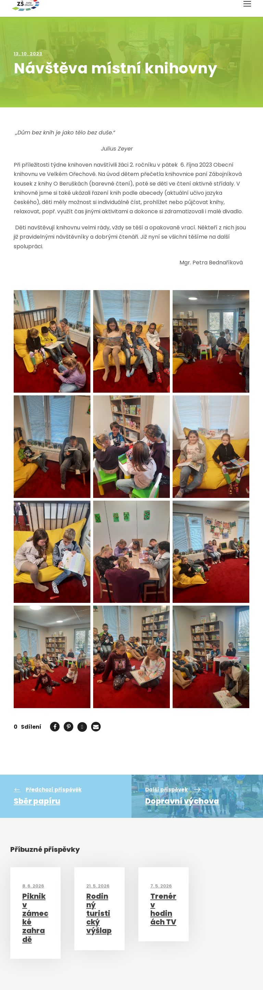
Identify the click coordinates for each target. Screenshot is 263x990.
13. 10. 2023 (28, 53)
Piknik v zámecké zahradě (35, 917)
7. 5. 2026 (161, 886)
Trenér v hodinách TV (163, 909)
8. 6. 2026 (33, 886)
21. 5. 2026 (98, 886)
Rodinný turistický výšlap (99, 913)
